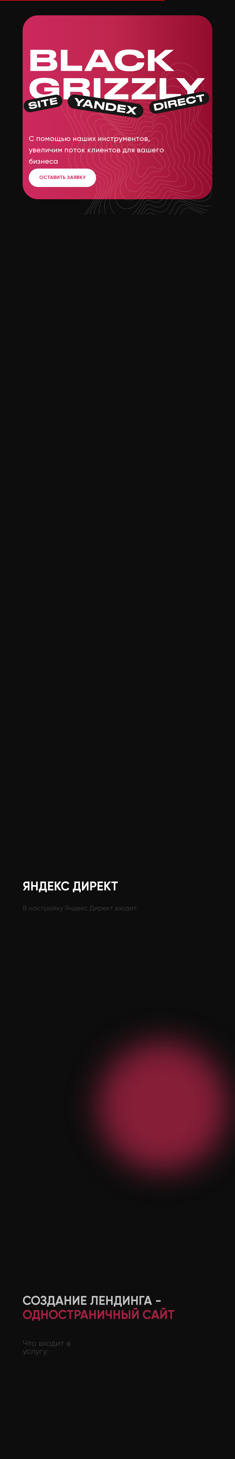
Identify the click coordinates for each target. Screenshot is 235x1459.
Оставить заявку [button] (62, 177)
